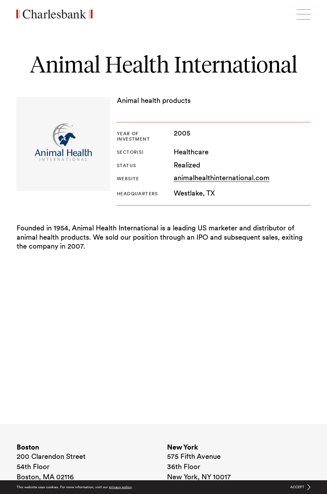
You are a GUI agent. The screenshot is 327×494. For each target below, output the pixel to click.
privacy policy (120, 487)
